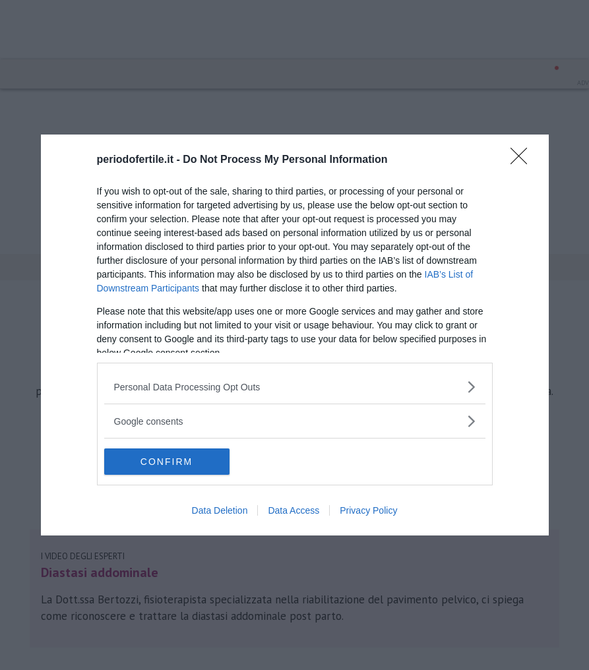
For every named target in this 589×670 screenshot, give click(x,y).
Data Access (293, 510)
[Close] (523, 160)
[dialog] (295, 335)
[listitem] (295, 387)
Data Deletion (220, 510)
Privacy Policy (368, 510)
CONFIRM (166, 461)
